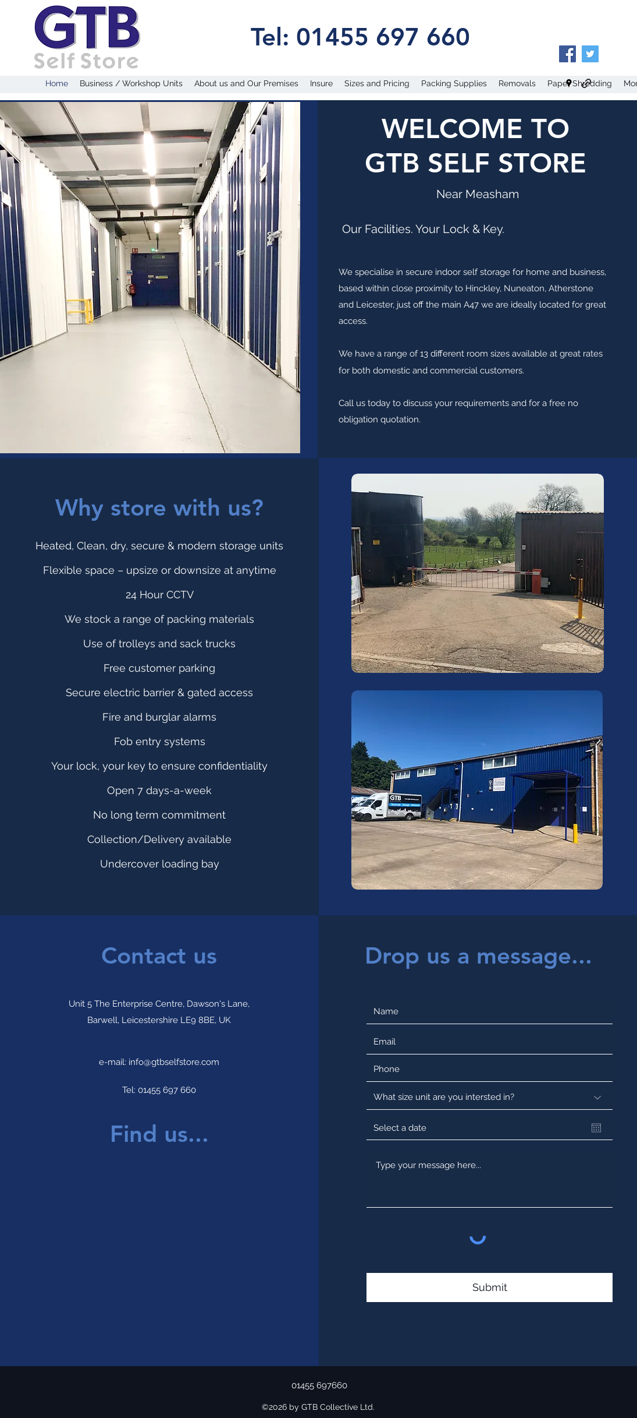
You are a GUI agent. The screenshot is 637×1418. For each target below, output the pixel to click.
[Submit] (489, 1287)
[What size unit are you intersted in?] (489, 1097)
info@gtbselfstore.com (174, 1062)
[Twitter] (590, 53)
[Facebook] (567, 53)
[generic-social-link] (586, 83)
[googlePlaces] (569, 83)
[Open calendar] (596, 1128)
